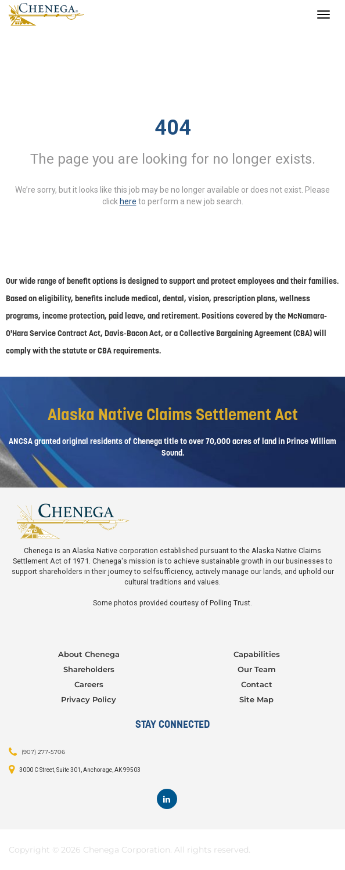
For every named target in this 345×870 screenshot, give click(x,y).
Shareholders (88, 669)
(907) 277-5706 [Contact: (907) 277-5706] (43, 751)
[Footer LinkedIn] (167, 799)
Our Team (257, 669)
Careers (88, 684)
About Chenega (89, 654)
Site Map (256, 699)
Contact (256, 684)
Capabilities (256, 654)
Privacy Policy (88, 699)
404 (172, 127)
